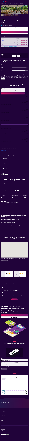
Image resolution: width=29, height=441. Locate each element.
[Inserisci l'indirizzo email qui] (15, 364)
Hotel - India (9, 3)
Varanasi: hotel (3, 389)
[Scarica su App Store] (7, 434)
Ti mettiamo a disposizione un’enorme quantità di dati (14, 403)
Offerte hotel (2, 3)
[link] (14, 299)
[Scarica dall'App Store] (18, 56)
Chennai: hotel (3, 390)
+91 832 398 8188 (3, 24)
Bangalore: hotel (4, 392)
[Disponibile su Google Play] (14, 56)
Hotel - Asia (6, 3)
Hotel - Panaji (13, 3)
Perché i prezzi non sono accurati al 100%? (14, 405)
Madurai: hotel (3, 391)
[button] (1, 1)
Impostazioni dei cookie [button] (3, 150)
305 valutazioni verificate (8, 25)
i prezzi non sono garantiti (17, 400)
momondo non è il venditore (14, 402)
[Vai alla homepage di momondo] (5, 1)
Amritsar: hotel (3, 393)
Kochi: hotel (3, 388)
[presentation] (18, 56)
